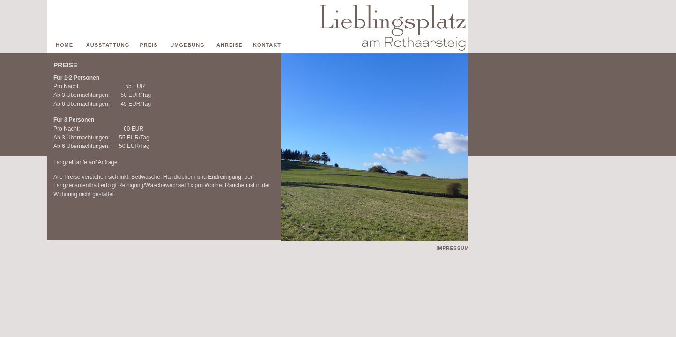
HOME (64, 45)
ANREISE (229, 45)
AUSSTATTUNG (107, 45)
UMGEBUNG (187, 45)
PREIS (148, 45)
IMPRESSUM (452, 248)
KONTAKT (267, 45)
